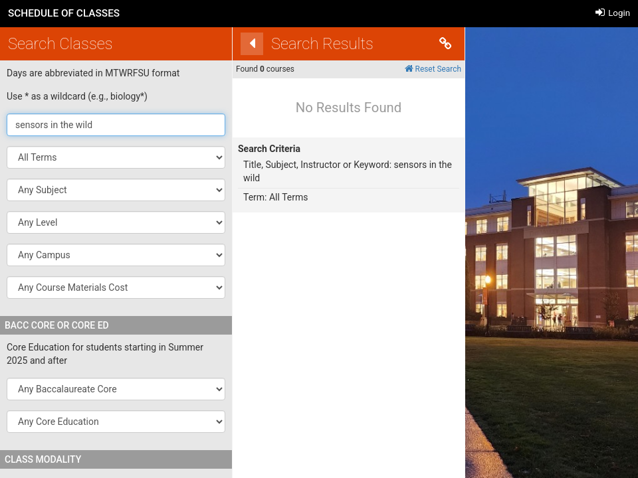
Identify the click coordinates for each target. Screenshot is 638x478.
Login (612, 13)
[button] (116, 190)
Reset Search (419, 69)
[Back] (239, 44)
